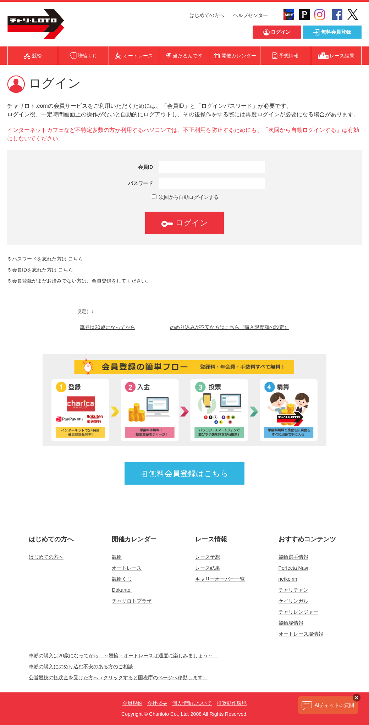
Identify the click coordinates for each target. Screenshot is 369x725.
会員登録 (101, 281)
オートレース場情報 (301, 634)
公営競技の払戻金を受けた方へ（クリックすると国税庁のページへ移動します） (118, 677)
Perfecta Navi (293, 568)
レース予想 (207, 557)
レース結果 (207, 568)
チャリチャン (293, 590)
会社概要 (157, 703)
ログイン (184, 222)
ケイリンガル (293, 601)
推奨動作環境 (232, 703)
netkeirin (288, 579)
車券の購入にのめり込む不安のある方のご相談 (81, 666)
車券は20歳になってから (107, 327)
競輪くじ (122, 579)
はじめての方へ (206, 15)
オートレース (127, 568)
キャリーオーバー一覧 (220, 579)
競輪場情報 (291, 623)
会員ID (145, 167)
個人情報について (192, 703)
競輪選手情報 (293, 557)
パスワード (140, 183)
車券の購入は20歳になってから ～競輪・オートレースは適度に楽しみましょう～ (123, 655)
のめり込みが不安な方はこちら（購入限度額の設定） (229, 327)
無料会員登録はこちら (184, 473)
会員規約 (132, 703)
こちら (75, 259)
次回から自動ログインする (185, 197)
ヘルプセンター (250, 15)
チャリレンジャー (298, 612)
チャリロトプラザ (132, 601)
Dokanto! (122, 590)
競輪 (117, 557)
